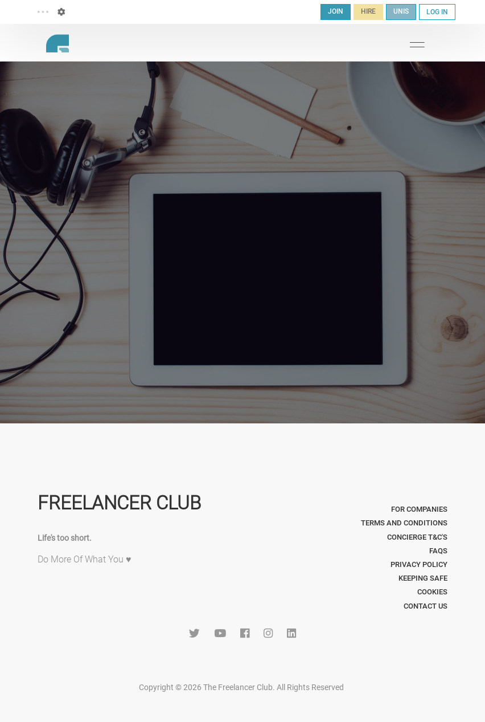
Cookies (432, 592)
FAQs (438, 550)
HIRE (368, 11)
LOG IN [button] (437, 12)
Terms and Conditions (404, 523)
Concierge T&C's (417, 537)
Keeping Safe (422, 578)
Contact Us (425, 606)
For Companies (419, 509)
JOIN (335, 11)
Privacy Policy (419, 564)
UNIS (401, 11)
